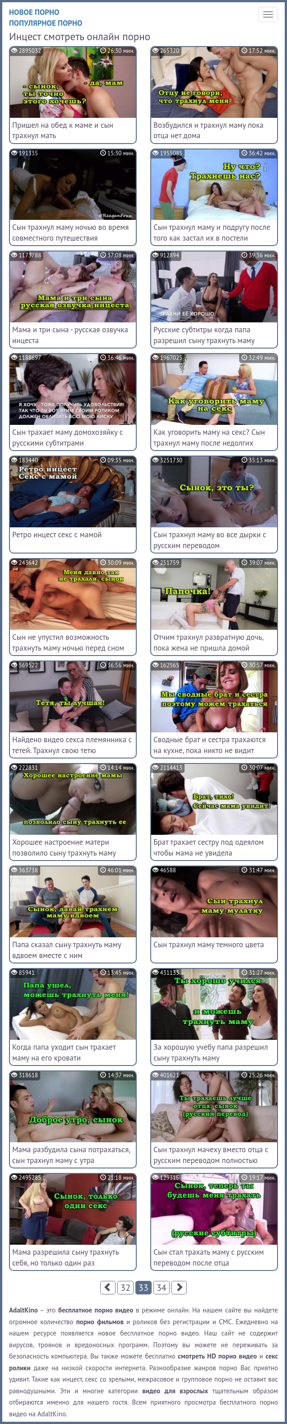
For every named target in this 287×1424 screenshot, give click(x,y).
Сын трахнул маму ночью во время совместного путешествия (70, 232)
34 (162, 1288)
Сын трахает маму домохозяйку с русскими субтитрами (67, 437)
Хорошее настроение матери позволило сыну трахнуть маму (64, 847)
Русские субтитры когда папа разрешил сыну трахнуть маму (204, 335)
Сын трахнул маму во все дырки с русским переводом (209, 540)
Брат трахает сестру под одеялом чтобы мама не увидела (208, 847)
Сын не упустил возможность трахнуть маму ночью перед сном (68, 642)
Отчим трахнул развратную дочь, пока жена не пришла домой (208, 642)
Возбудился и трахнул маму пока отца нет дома (208, 130)
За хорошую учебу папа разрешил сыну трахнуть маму (210, 1052)
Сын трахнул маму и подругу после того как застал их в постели (211, 232)
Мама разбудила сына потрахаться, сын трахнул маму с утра (71, 1155)
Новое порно (34, 12)
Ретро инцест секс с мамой (57, 535)
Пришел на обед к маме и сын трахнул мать (62, 130)
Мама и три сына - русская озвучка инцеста (70, 335)
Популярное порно (46, 23)
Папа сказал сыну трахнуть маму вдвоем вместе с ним (66, 950)
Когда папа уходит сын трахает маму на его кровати (64, 1052)
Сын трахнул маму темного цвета (208, 944)
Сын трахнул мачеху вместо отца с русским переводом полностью (210, 1155)
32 (125, 1288)
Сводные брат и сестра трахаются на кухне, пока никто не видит (209, 745)
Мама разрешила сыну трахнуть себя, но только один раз (65, 1257)
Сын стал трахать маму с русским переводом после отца (208, 1257)
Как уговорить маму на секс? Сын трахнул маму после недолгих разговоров (209, 443)
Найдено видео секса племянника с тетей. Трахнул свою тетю (72, 745)
